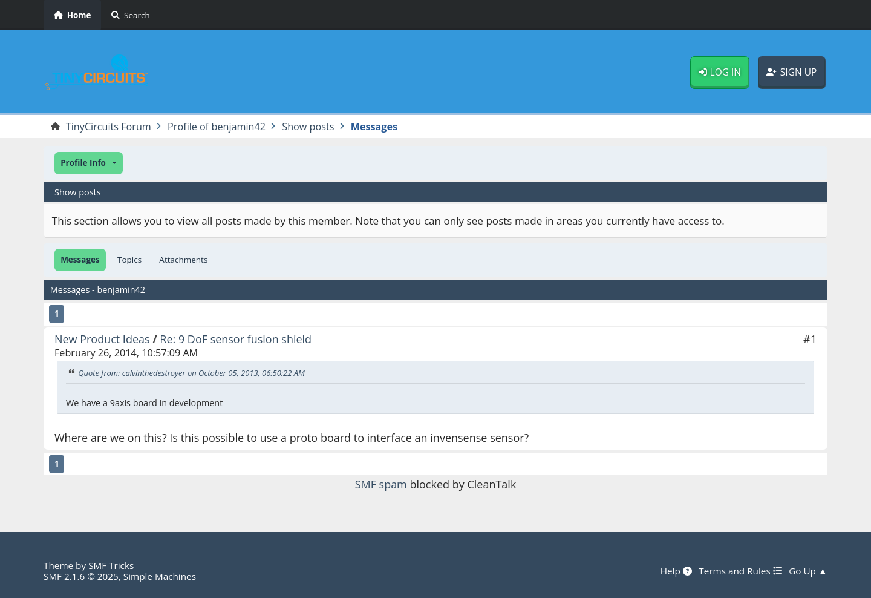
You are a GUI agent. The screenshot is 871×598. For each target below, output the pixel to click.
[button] (88, 163)
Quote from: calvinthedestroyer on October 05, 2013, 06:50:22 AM (191, 372)
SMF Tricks (111, 565)
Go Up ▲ (808, 570)
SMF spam (381, 484)
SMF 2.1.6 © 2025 (81, 576)
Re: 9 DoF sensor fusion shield (236, 339)
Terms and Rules (740, 570)
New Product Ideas (102, 339)
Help (676, 570)
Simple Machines (159, 576)
